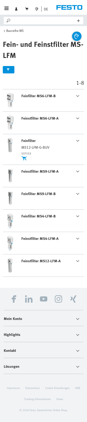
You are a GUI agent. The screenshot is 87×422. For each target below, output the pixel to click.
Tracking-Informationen (37, 399)
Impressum (13, 388)
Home (59, 399)
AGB (77, 388)
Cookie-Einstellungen (57, 388)
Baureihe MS (15, 30)
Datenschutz (32, 388)
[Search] (44, 20)
